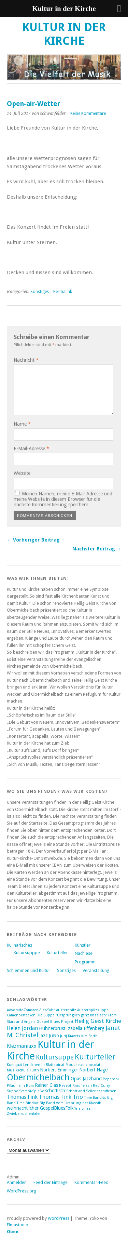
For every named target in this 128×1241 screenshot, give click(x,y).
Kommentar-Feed (91, 1182)
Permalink (62, 291)
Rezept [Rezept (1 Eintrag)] (65, 1085)
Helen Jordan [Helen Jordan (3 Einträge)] (22, 1028)
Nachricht (26, 360)
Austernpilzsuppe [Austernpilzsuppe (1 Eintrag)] (93, 1010)
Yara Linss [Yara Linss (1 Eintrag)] (82, 1108)
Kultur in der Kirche (64, 34)
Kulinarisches (19, 945)
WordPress (58, 1218)
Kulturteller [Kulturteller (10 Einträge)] (95, 1056)
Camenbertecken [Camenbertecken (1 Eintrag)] (21, 1015)
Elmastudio (17, 1224)
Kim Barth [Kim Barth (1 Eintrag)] (89, 1036)
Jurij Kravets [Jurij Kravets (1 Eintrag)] (70, 1036)
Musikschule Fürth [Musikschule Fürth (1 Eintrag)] (23, 1070)
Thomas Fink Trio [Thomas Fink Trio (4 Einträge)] (61, 1096)
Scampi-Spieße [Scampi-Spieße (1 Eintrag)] (31, 1091)
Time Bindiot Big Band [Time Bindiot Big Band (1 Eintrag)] (36, 1103)
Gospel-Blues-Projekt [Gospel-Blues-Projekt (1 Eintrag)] (55, 1021)
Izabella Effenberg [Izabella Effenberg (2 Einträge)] (85, 1028)
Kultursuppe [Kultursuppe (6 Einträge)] (55, 1057)
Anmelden (17, 1182)
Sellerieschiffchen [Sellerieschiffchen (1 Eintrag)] (101, 1091)
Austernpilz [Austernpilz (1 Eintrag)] (66, 1010)
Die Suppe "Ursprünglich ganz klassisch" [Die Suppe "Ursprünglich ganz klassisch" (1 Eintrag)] (72, 1015)
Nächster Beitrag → (96, 548)
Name (22, 424)
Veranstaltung (96, 970)
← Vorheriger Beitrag (33, 540)
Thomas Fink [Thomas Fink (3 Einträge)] (22, 1097)
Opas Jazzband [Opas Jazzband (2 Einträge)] (86, 1078)
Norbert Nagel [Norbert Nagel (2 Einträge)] (94, 1069)
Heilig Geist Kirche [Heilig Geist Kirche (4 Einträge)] (97, 1020)
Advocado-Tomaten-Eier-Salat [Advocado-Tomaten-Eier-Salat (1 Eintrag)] (31, 1010)
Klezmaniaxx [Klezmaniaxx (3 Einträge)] (22, 1046)
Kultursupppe (27, 952)
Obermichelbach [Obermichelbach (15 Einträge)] (38, 1077)
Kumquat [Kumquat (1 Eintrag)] (14, 1065)
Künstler (82, 945)
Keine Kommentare (88, 113)
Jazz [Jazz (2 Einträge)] (43, 1035)
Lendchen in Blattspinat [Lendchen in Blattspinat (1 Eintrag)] (44, 1065)
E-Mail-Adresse (31, 448)
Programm (85, 961)
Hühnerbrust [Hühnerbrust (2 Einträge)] (52, 1028)
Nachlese (84, 953)
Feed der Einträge (50, 1182)
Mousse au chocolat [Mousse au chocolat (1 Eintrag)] (83, 1065)
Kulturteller (57, 952)
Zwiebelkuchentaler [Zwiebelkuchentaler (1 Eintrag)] (24, 1113)
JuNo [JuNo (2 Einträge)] (54, 1035)
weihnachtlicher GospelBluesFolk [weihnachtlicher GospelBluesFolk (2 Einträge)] (40, 1108)
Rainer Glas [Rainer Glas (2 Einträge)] (46, 1085)
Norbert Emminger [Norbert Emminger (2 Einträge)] (59, 1069)
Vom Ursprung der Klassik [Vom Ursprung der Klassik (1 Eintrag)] (78, 1103)
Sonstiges (39, 291)
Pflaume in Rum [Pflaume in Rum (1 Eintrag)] (20, 1085)
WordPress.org (21, 1190)
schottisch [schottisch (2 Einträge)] (55, 1090)
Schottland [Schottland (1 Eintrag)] (75, 1091)
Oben (12, 1231)
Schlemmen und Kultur (28, 970)
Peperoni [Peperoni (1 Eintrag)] (111, 1079)
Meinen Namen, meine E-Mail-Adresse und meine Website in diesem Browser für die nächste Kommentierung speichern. (63, 499)
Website (22, 473)
